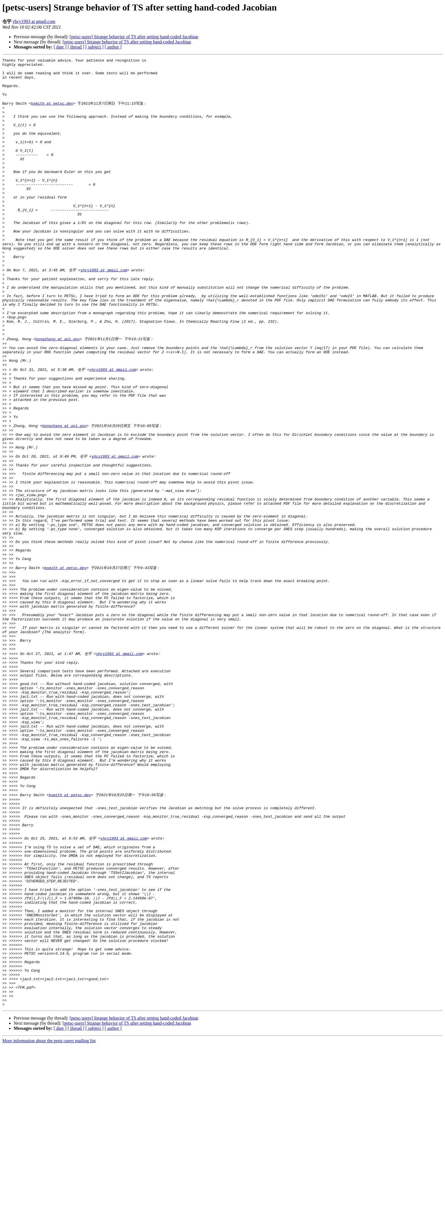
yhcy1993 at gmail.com (33, 21)
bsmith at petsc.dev (52, 112)
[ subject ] (94, 47)
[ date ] (60, 47)
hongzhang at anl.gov (57, 393)
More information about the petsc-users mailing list (49, 1223)
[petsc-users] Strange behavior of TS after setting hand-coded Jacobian (134, 36)
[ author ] (113, 47)
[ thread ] (76, 47)
